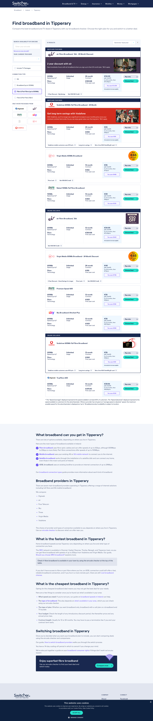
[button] (76, 717)
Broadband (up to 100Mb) (25, 85)
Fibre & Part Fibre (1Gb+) (25, 98)
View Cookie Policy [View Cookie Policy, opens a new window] (88, 708)
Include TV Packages (24, 68)
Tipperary (37, 10)
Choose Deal (129, 81)
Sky (35, 115)
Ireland (27, 10)
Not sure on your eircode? (21, 51)
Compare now (102, 665)
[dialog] (76, 710)
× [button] (150, 702)
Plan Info (128, 77)
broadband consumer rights (78, 650)
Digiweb (19, 109)
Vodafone (19, 128)
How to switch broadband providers (58, 642)
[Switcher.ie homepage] (20, 3)
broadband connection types (50, 472)
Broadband (17, 10)
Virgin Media (35, 121)
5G (18, 79)
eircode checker (48, 530)
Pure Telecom (19, 115)
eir (35, 108)
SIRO (41, 550)
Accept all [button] (76, 713)
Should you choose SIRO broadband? (50, 555)
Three (19, 121)
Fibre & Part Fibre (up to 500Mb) (28, 91)
